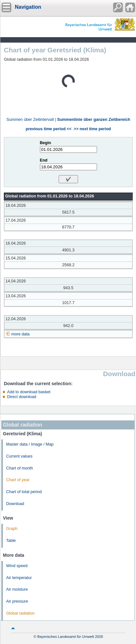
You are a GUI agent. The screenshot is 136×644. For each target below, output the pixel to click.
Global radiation (20, 613)
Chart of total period (24, 492)
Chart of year (18, 480)
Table (11, 540)
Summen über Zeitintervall (30, 119)
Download (15, 503)
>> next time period (92, 129)
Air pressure (17, 601)
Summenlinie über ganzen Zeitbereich (93, 119)
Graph (11, 528)
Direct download (21, 397)
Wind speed (17, 566)
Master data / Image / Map (29, 444)
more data (20, 334)
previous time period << (49, 129)
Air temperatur (19, 577)
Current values (19, 456)
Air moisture (17, 589)
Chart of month (19, 468)
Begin (45, 143)
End (44, 160)
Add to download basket (28, 392)
